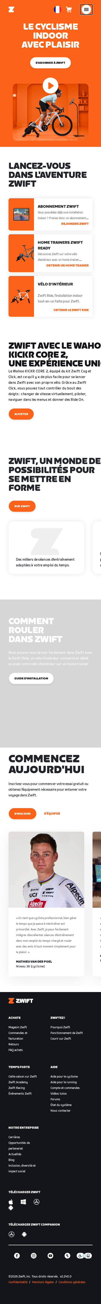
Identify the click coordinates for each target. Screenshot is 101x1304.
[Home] (11, 9)
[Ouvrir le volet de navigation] (86, 9)
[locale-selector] (57, 9)
